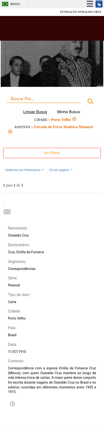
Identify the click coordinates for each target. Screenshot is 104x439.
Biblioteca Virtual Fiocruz (44, 29)
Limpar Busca (35, 112)
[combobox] (52, 102)
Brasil (15, 4)
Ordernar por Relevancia (25, 170)
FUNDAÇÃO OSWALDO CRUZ (81, 12)
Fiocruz (14, 12)
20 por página (61, 170)
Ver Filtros (52, 153)
